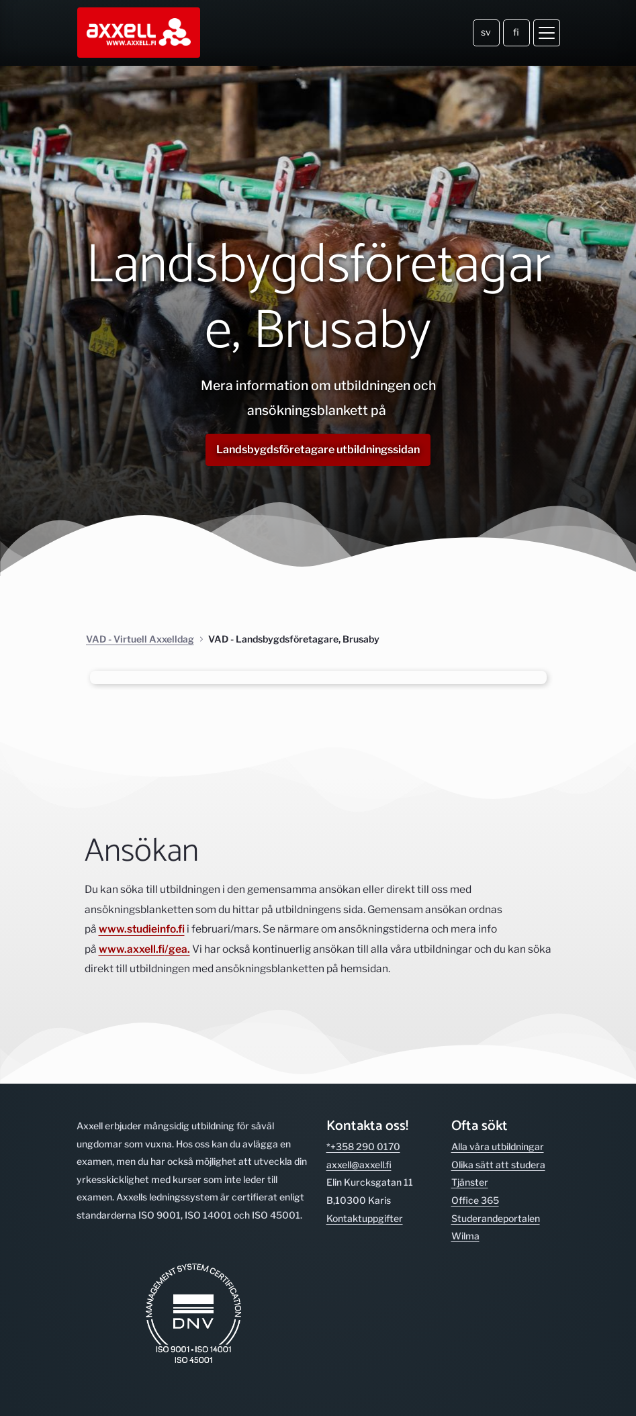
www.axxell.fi (132, 949)
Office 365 (475, 1200)
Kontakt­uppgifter (364, 1218)
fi (516, 32)
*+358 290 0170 (363, 1146)
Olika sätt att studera (498, 1164)
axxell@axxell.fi (359, 1164)
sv (486, 32)
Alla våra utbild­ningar (497, 1146)
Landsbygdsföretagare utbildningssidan (318, 449)
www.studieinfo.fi (142, 929)
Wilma (465, 1235)
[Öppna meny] (546, 32)
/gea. (177, 949)
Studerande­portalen (495, 1218)
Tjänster (469, 1182)
